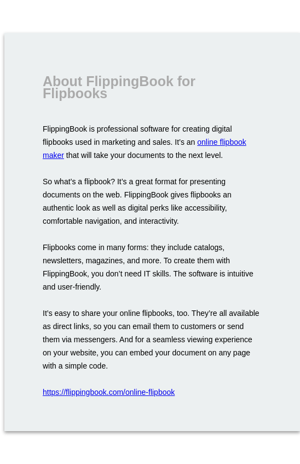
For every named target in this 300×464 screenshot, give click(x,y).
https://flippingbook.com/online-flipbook (109, 392)
